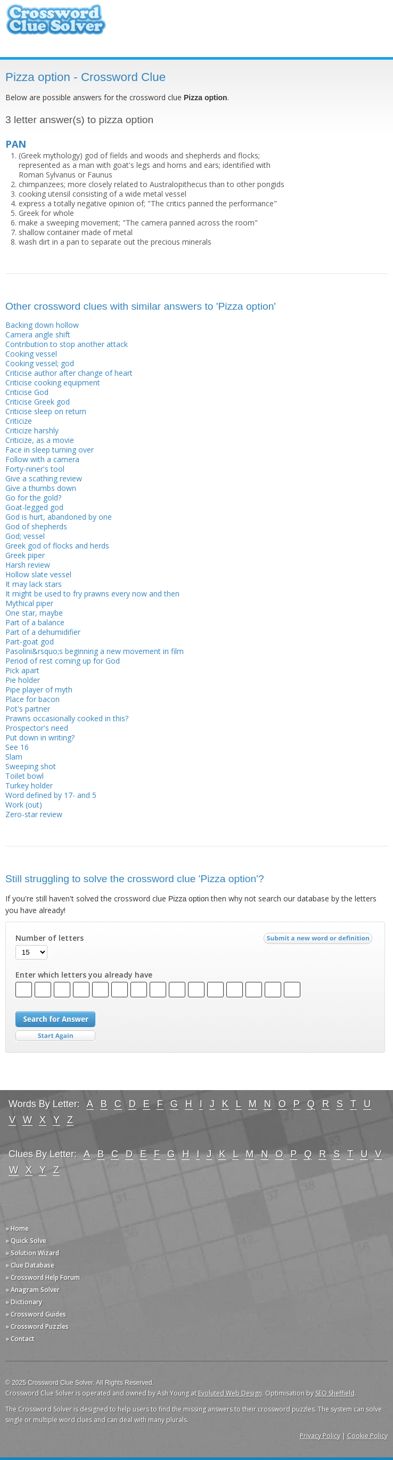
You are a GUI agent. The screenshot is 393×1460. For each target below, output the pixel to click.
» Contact (20, 1338)
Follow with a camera (42, 459)
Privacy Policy (320, 1435)
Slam (13, 757)
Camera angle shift (37, 334)
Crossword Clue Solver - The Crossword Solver (56, 24)
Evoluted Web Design (230, 1393)
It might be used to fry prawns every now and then (92, 593)
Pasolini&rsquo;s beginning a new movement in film (94, 651)
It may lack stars (33, 584)
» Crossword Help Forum (42, 1277)
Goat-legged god (34, 507)
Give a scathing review (43, 478)
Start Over (55, 1036)
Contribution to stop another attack (66, 344)
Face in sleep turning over (49, 450)
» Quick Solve (25, 1240)
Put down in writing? (40, 737)
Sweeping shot (30, 766)
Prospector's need (36, 728)
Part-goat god (29, 641)
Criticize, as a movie (39, 440)
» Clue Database (29, 1265)
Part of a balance (34, 622)
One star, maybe (34, 613)
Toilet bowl (24, 776)
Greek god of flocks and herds (57, 546)
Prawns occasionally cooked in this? (66, 718)
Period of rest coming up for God (62, 661)
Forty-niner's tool (34, 469)
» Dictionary (23, 1301)
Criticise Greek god (37, 402)
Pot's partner (27, 709)
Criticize (18, 421)
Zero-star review (33, 814)
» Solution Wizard (32, 1252)
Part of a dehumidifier (42, 632)
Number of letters (49, 938)
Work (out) (23, 805)
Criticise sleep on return (45, 411)
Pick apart (22, 670)
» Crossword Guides (35, 1314)
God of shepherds (36, 526)
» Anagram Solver (32, 1289)
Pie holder (22, 680)
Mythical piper (29, 603)
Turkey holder (29, 785)
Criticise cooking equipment (52, 382)
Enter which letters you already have (83, 975)
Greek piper (25, 555)
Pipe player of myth (38, 689)
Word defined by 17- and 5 (50, 795)
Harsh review (27, 565)
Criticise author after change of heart (69, 373)
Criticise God (26, 392)
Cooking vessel (31, 354)
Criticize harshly (32, 430)
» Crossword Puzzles (37, 1326)
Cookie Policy (367, 1435)
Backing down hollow (42, 325)
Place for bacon (32, 699)
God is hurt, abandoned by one (58, 517)
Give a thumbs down (40, 488)
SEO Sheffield (335, 1393)
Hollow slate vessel (38, 574)
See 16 (17, 747)
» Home (17, 1228)
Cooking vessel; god (39, 363)
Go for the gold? (33, 498)
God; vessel (25, 536)
